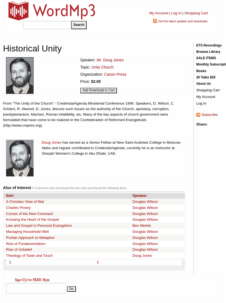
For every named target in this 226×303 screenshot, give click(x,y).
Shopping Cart (196, 13)
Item (9, 195)
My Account (158, 13)
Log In (176, 13)
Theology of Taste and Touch (29, 255)
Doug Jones (51, 142)
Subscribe (210, 115)
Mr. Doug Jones (110, 60)
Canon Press (115, 74)
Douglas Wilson (145, 202)
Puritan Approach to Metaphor (30, 238)
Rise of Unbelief (19, 249)
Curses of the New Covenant (29, 214)
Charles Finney (18, 208)
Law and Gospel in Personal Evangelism (39, 225)
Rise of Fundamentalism (26, 244)
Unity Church (102, 67)
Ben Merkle (142, 225)
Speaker (140, 195)
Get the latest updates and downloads (183, 21)
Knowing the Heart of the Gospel (32, 219)
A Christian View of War (25, 202)
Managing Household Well (27, 232)
